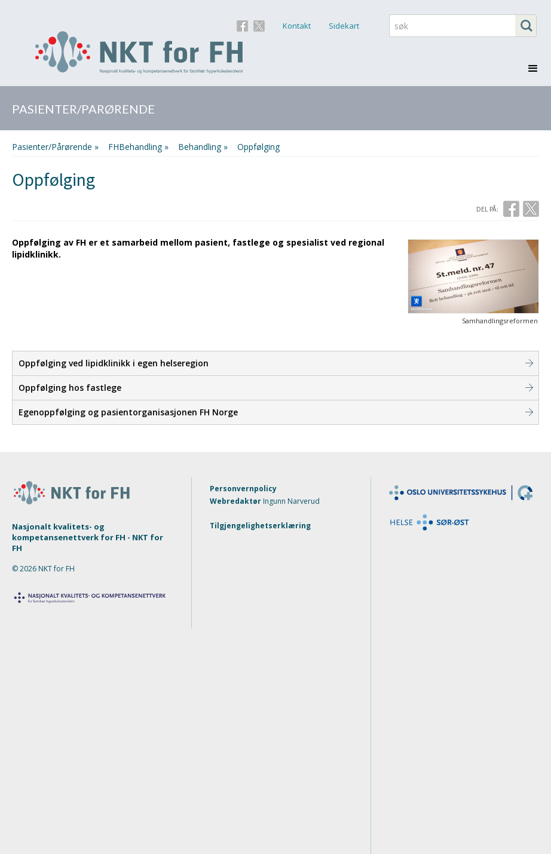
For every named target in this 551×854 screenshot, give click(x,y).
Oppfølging (258, 146)
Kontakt (297, 25)
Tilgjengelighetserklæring (260, 526)
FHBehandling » (138, 146)
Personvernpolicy (243, 488)
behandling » (203, 146)
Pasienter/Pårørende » (55, 146)
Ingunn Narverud (291, 501)
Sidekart (344, 25)
